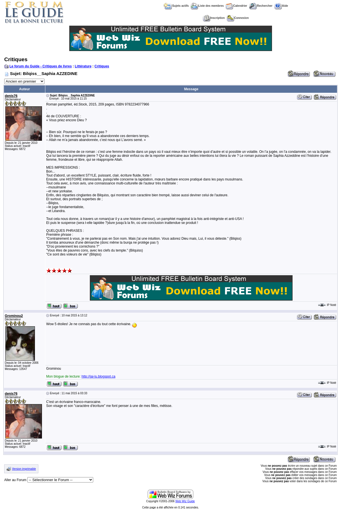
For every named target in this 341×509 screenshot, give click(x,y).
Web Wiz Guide (185, 501)
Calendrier (236, 5)
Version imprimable (24, 468)
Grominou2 (14, 316)
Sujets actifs (176, 5)
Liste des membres (207, 5)
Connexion (238, 17)
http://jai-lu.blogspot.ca (98, 376)
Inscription (214, 17)
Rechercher (260, 5)
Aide (281, 5)
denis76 (11, 96)
